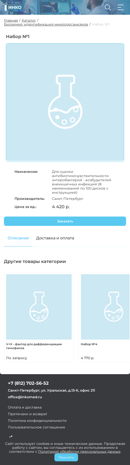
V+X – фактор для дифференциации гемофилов (34, 346)
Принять (66, 457)
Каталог (29, 20)
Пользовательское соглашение (36, 427)
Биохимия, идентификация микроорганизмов (46, 24)
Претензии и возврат (27, 414)
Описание (18, 238)
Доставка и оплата (55, 238)
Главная (11, 20)
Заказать (65, 221)
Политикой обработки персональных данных (79, 451)
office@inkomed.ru (25, 397)
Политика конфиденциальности (37, 420)
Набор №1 (101, 24)
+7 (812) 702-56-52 (28, 383)
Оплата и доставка (25, 407)
